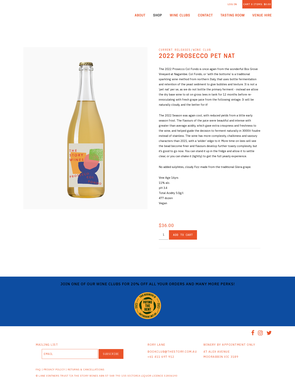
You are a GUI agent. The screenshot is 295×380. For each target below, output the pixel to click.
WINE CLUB (202, 50)
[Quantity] (163, 235)
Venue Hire (262, 15)
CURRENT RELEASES (174, 50)
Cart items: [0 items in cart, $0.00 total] (257, 4)
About (140, 15)
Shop (157, 15)
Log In (232, 4)
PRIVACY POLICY (54, 369)
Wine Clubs (180, 15)
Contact (205, 15)
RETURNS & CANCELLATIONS (86, 369)
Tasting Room (232, 15)
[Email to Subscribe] (70, 354)
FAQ (38, 369)
